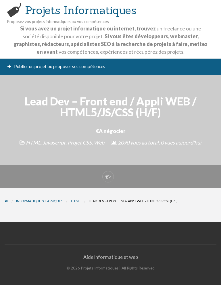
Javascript (54, 142)
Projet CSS (80, 142)
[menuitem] (56, 66)
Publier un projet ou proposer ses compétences (56, 66)
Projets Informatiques (81, 10)
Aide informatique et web (110, 257)
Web (99, 142)
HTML (33, 142)
